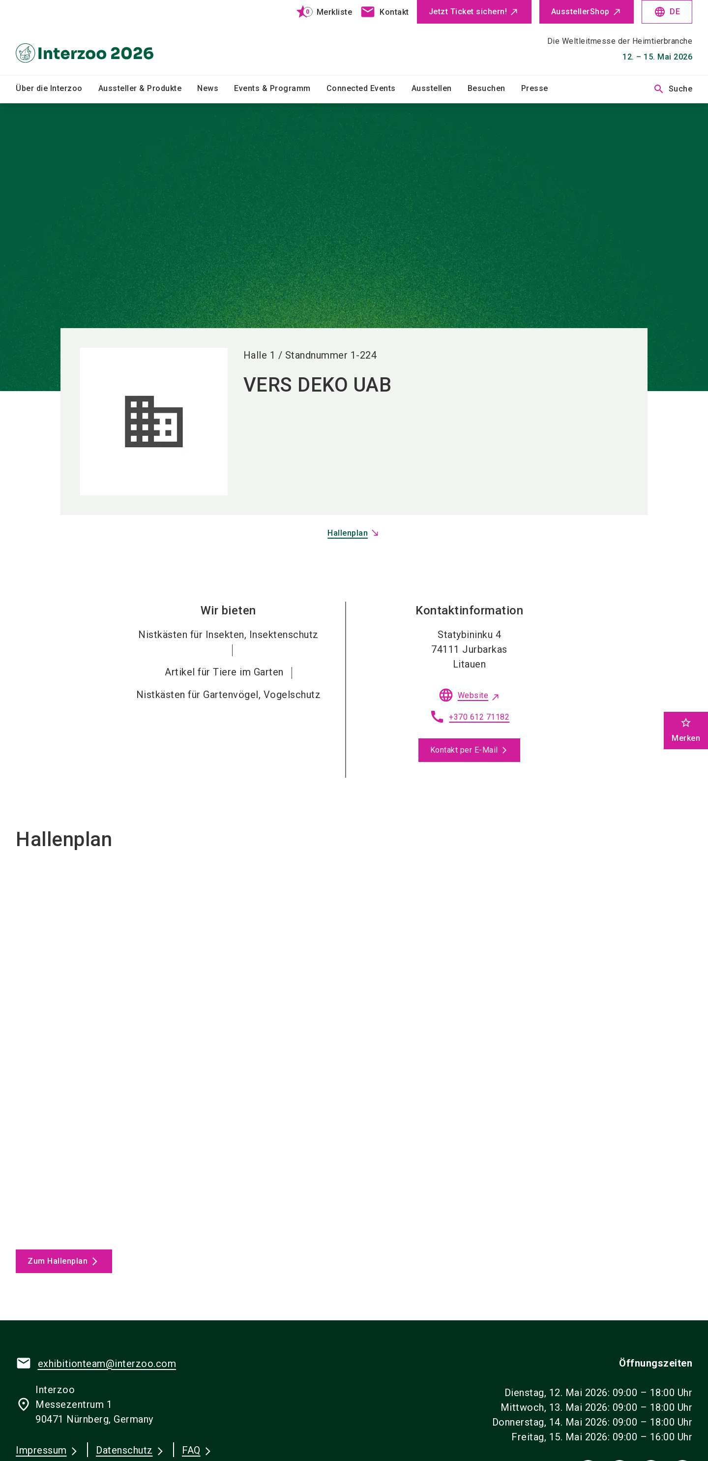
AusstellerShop (580, 11)
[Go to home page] (94, 37)
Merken (686, 730)
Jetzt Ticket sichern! (468, 11)
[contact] (384, 12)
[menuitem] (57, 89)
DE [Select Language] (667, 12)
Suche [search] (673, 89)
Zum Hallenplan (58, 1261)
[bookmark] (320, 12)
